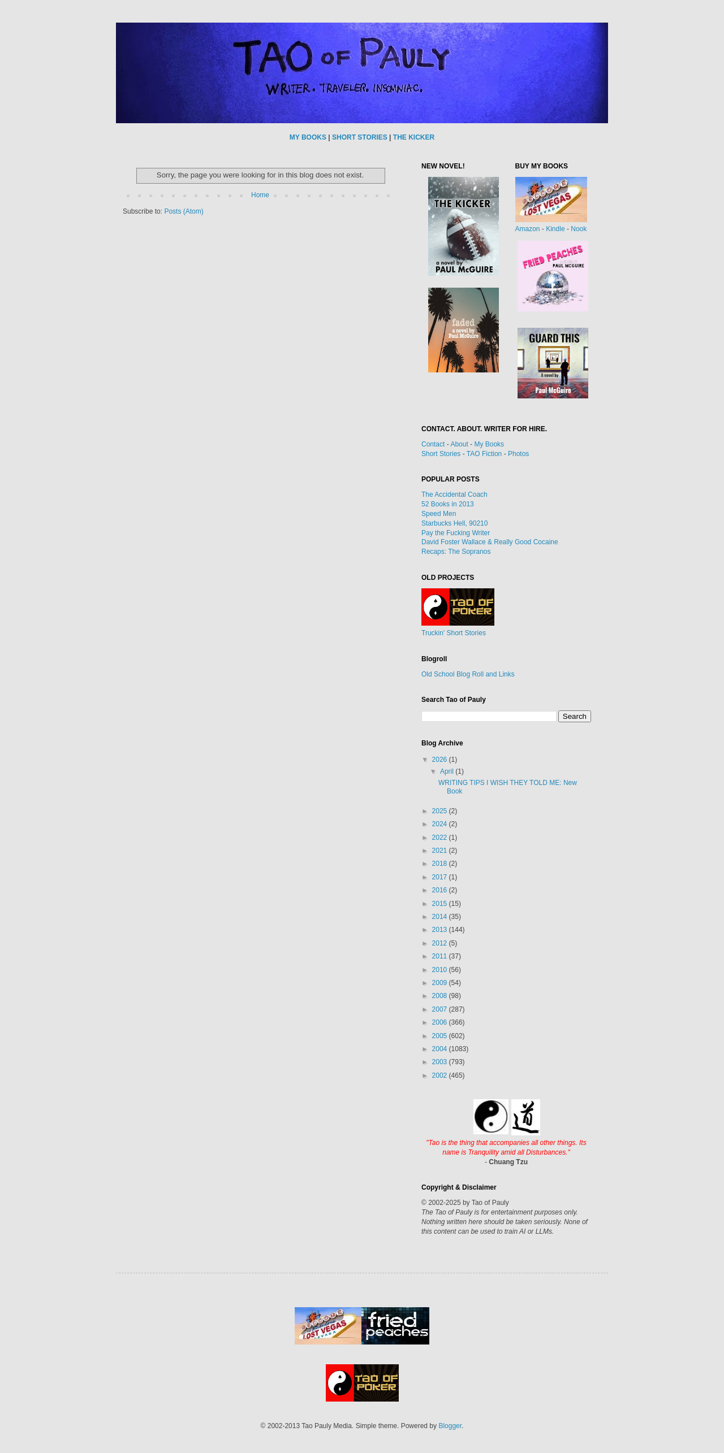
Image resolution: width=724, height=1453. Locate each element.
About (459, 444)
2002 (440, 1075)
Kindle (555, 229)
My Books (489, 444)
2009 (440, 983)
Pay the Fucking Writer (455, 533)
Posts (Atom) (183, 211)
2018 (440, 864)
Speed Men (438, 514)
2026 (440, 760)
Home (260, 195)
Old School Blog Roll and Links (468, 674)
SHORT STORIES (359, 137)
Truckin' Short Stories (453, 633)
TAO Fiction (484, 454)
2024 (440, 824)
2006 (440, 1022)
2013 (440, 930)
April (447, 771)
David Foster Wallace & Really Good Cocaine (489, 542)
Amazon (527, 229)
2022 (440, 838)
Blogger (450, 1426)
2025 (440, 811)
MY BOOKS (308, 137)
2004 (440, 1049)
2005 (440, 1036)
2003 (440, 1062)
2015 (440, 904)
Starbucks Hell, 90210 (454, 523)
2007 (440, 1009)
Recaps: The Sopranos (456, 552)
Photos (518, 454)
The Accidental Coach (454, 494)
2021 (440, 851)
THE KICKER (413, 137)
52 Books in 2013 (447, 504)
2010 (440, 970)
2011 (440, 956)
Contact (433, 444)
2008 (440, 996)
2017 (440, 877)
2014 (440, 917)
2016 (440, 890)
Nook (579, 229)
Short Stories (440, 454)
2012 (440, 943)
